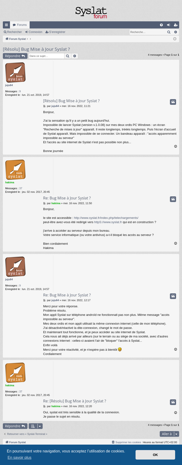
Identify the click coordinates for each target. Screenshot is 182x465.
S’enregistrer (57, 32)
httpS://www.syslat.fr (108, 222)
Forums (22, 25)
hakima (9, 182)
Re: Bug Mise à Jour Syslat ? (67, 198)
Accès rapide (7, 25)
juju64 (9, 85)
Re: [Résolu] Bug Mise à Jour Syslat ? (74, 401)
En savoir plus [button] (20, 458)
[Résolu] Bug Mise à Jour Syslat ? (36, 49)
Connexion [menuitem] (169, 25)
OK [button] (155, 455)
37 (20, 188)
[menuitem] (161, 24)
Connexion (35, 32)
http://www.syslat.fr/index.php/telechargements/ (106, 218)
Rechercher (14, 32)
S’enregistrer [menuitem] (176, 25)
